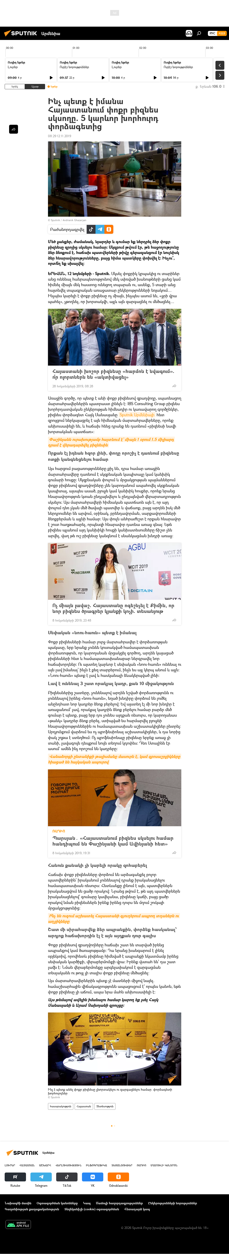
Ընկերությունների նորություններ (172, 1203)
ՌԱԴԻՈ (58, 831)
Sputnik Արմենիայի (137, 414)
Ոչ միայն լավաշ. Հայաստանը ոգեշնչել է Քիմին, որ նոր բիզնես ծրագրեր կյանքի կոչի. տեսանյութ (113, 608)
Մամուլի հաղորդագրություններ (119, 1203)
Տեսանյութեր (122, 1165)
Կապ (87, 1203)
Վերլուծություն (69, 1165)
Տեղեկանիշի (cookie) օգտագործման (91, 1209)
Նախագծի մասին (18, 1203)
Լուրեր (13, 67)
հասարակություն (60, 1106)
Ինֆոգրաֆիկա (96, 1165)
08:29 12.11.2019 (59, 136)
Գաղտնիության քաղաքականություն (32, 1209)
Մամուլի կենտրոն (164, 1165)
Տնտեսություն (105, 1106)
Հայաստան (84, 1106)
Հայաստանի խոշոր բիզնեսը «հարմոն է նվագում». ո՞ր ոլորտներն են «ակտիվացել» (113, 374)
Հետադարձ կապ (137, 1209)
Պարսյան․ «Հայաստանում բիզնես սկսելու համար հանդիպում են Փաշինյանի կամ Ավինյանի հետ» (114, 841)
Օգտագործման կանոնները (57, 1203)
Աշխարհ (45, 1165)
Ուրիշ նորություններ (74, 67)
